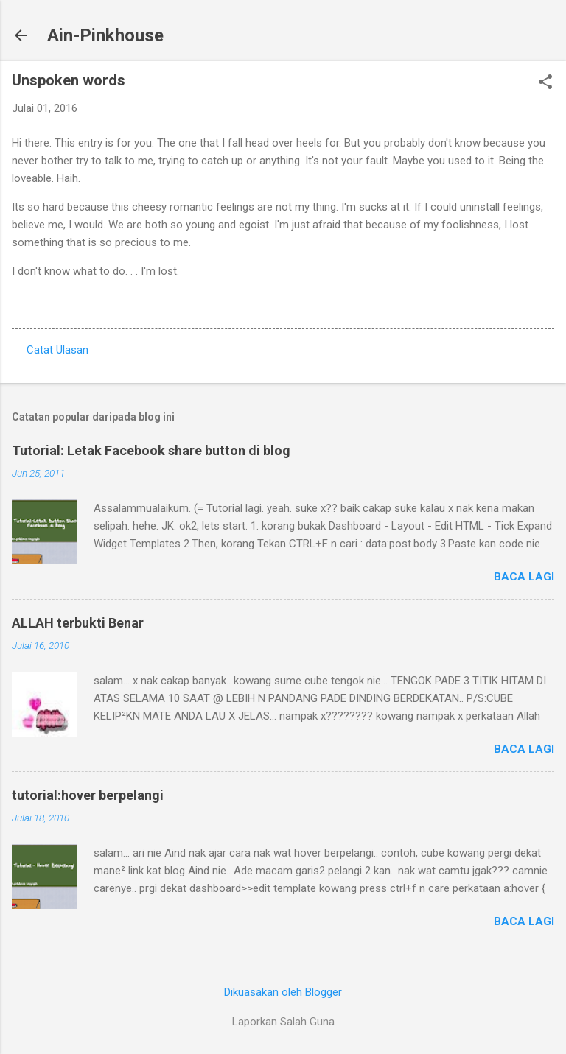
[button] (545, 83)
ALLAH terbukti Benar (78, 622)
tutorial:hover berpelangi (88, 795)
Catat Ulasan (57, 349)
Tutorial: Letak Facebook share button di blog (151, 450)
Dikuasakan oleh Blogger (283, 992)
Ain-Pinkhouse (105, 35)
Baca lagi (524, 576)
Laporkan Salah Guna (283, 1021)
